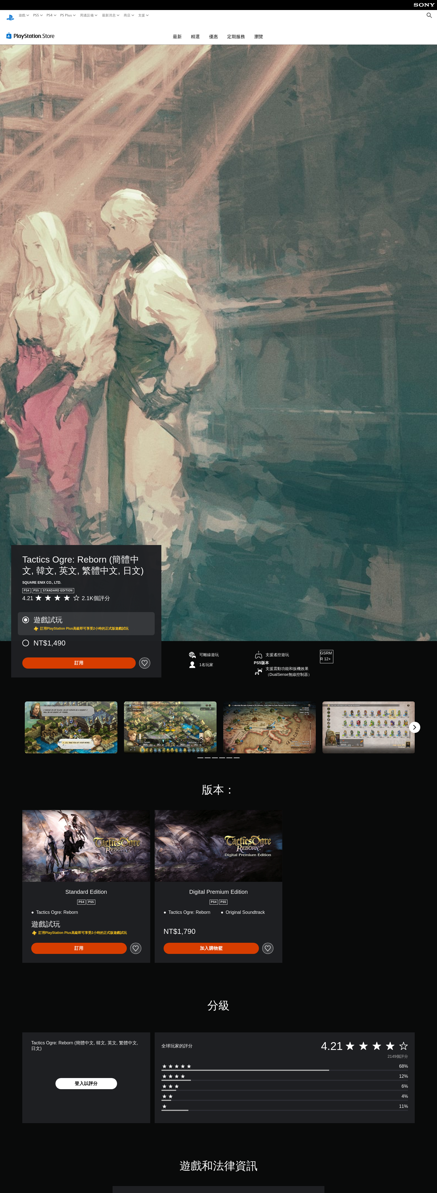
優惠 (213, 31)
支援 (141, 15)
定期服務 (236, 31)
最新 (177, 31)
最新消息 (108, 15)
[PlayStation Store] (31, 30)
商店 (127, 15)
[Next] (414, 722)
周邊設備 (87, 15)
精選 (195, 31)
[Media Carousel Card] (71, 722)
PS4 (50, 15)
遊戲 (22, 15)
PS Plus (66, 15)
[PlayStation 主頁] (10, 15)
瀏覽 (258, 31)
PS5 (36, 15)
